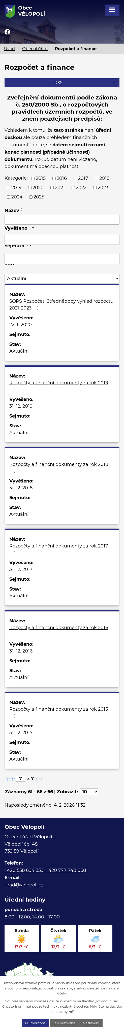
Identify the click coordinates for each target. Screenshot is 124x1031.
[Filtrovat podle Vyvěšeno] (62, 240)
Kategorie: (16, 178)
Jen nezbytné (64, 1023)
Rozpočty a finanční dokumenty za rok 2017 (58, 549)
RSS (85, 82)
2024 (16, 197)
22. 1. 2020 (20, 324)
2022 (81, 187)
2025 (39, 197)
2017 (83, 178)
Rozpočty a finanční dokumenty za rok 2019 (58, 386)
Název (12, 210)
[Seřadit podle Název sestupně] (22, 210)
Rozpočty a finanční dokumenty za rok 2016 (58, 631)
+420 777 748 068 (66, 870)
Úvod (9, 48)
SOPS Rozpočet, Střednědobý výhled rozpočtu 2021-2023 (61, 304)
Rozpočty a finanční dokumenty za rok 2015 (58, 712)
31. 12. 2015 (20, 732)
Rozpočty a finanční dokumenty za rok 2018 (58, 467)
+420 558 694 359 (24, 870)
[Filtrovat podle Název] (62, 220)
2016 (62, 178)
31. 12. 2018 (21, 488)
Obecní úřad (35, 48)
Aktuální (18, 351)
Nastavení (91, 1023)
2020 (38, 187)
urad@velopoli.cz (24, 885)
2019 (16, 187)
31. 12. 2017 (21, 569)
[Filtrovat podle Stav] (62, 278)
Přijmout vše (35, 1023)
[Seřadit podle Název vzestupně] (22, 208)
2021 (60, 187)
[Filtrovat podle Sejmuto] (62, 259)
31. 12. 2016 (21, 651)
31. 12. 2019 (21, 406)
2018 (104, 178)
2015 (41, 178)
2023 (103, 187)
